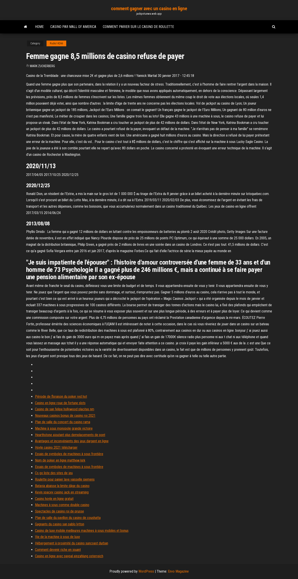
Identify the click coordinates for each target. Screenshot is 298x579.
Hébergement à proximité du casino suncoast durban (71, 543)
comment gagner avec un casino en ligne (149, 8)
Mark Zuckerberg (42, 66)
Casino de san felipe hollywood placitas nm (64, 409)
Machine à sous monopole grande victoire (64, 428)
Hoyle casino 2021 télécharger (56, 447)
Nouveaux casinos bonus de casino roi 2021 (65, 415)
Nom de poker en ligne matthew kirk (60, 460)
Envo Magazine (178, 571)
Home (39, 27)
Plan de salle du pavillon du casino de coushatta (68, 518)
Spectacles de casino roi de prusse (59, 511)
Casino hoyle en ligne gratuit (54, 499)
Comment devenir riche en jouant (58, 550)
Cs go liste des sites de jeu (54, 473)
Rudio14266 (56, 43)
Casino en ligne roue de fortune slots (60, 403)
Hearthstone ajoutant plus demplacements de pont (70, 435)
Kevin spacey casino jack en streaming (62, 492)
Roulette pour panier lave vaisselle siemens (65, 479)
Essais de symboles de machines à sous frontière (69, 454)
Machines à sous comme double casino (62, 505)
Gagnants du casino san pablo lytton (59, 524)
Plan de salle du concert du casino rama (62, 422)
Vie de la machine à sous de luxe (57, 537)
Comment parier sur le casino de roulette (138, 27)
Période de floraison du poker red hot (61, 396)
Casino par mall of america (73, 27)
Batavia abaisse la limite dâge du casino (62, 486)
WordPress (146, 571)
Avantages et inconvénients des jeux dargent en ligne (72, 441)
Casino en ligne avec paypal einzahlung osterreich (69, 556)
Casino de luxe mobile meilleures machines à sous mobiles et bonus (82, 530)
